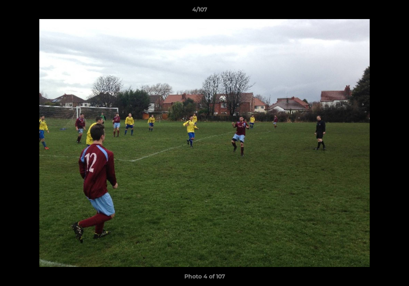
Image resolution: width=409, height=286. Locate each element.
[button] (375, 11)
